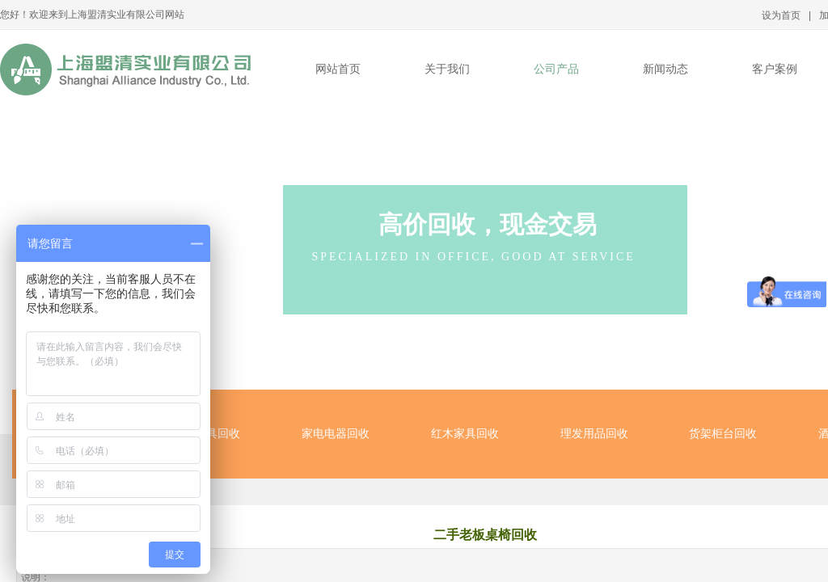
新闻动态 (665, 69)
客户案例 (774, 69)
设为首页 (781, 15)
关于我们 (447, 69)
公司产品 (556, 69)
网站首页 (338, 69)
